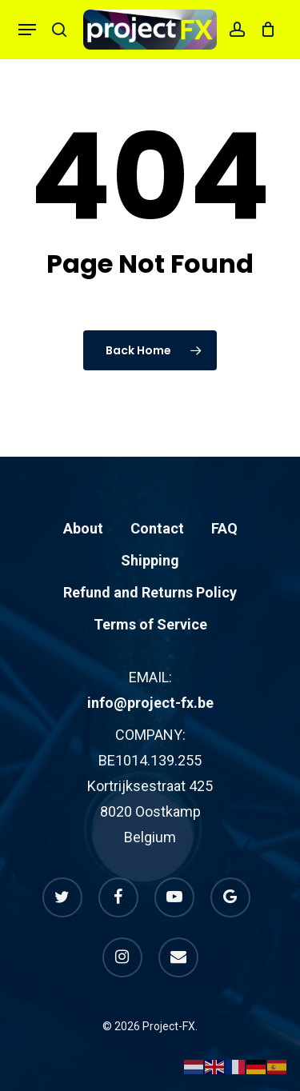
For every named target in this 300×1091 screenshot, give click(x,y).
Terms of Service (150, 624)
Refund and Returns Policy (150, 592)
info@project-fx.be (150, 702)
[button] (27, 30)
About (83, 528)
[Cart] (264, 30)
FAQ (224, 528)
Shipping (150, 560)
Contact (157, 528)
